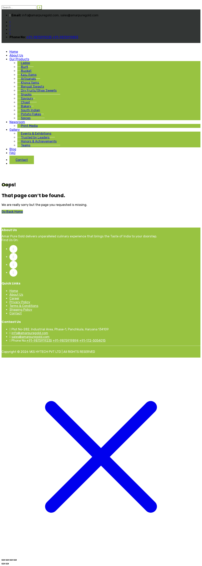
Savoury (27, 98)
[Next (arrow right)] (7, 563)
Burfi (24, 67)
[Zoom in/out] (3, 559)
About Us (16, 55)
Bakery (26, 106)
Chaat (25, 102)
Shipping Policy (20, 309)
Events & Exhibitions (36, 133)
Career (14, 298)
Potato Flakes (31, 114)
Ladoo (25, 63)
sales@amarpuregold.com (30, 337)
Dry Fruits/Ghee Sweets (39, 90)
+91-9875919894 (66, 340)
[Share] (11, 559)
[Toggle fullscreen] (7, 559)
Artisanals (28, 79)
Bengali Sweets (32, 86)
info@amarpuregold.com (29, 333)
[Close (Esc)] (15, 559)
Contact (22, 160)
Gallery (14, 130)
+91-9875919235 (39, 37)
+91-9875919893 (65, 37)
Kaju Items (28, 75)
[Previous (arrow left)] (3, 563)
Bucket (26, 71)
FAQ (12, 153)
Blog (12, 149)
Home (13, 52)
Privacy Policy (19, 302)
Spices (26, 118)
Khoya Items (30, 83)
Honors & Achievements (39, 141)
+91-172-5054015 (92, 340)
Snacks (26, 94)
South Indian (30, 110)
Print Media (29, 126)
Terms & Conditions (23, 306)
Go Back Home (12, 212)
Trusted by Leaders (35, 137)
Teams (25, 145)
